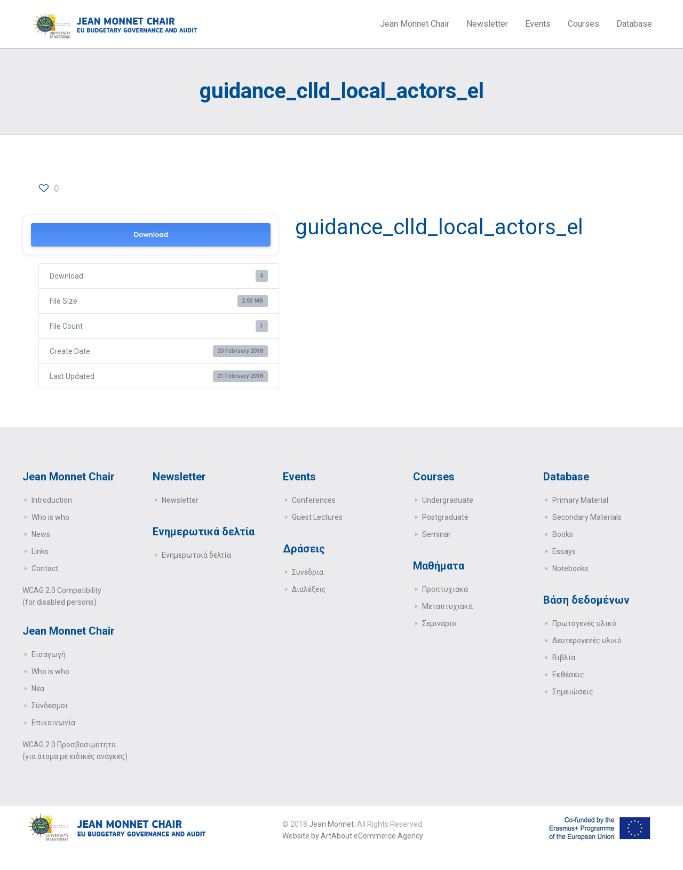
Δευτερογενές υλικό (587, 640)
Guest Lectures (317, 517)
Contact (44, 568)
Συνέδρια (307, 572)
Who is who (50, 517)
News (40, 534)
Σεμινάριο (439, 623)
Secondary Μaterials (587, 517)
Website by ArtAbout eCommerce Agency (352, 836)
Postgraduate (445, 517)
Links (40, 551)
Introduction (51, 500)
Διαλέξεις (309, 589)
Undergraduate (447, 500)
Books (562, 534)
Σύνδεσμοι (49, 705)
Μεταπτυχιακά (447, 606)
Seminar (436, 534)
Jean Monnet (331, 824)
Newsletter (180, 500)
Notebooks (570, 568)
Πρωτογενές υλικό (584, 623)
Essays (564, 551)
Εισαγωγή (48, 654)
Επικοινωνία (53, 722)
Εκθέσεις (568, 674)
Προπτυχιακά (445, 589)
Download (150, 234)
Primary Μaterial (580, 500)
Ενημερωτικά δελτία (196, 555)
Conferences (314, 500)
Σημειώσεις (572, 691)
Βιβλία (563, 657)
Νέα (37, 688)
